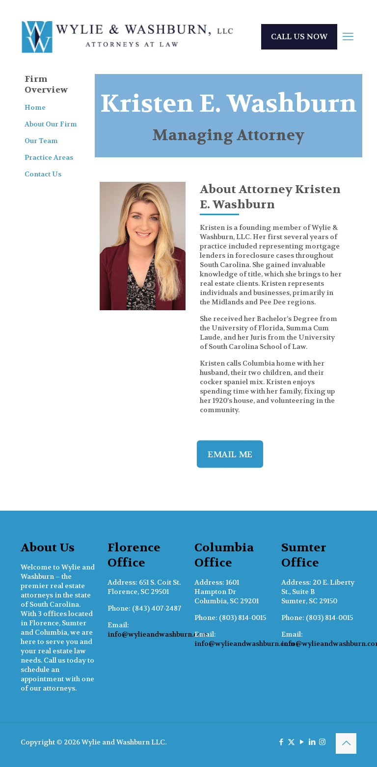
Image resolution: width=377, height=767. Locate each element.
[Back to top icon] (346, 743)
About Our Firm (51, 124)
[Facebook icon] (281, 742)
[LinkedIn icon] (312, 742)
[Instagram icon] (322, 742)
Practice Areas (49, 157)
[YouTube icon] (301, 742)
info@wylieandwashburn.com (158, 634)
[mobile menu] (348, 36)
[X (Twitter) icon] (291, 742)
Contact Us (43, 174)
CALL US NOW (299, 36)
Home (35, 107)
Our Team (41, 140)
